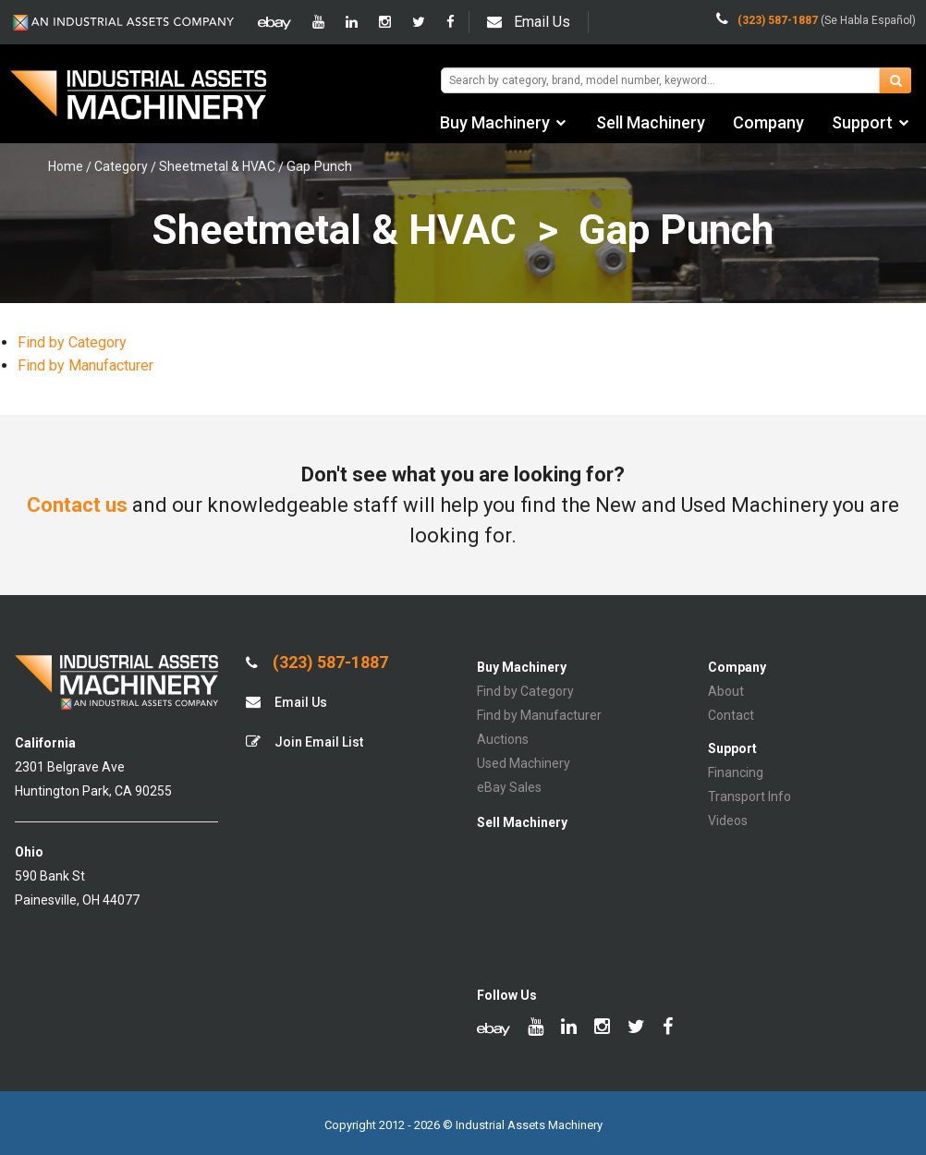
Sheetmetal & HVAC (217, 166)
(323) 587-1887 (317, 662)
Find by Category (72, 342)
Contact (731, 715)
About (726, 691)
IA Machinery (138, 97)
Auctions (503, 739)
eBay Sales (509, 787)
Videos (728, 820)
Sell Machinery (650, 122)
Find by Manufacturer (85, 365)
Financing (735, 772)
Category (121, 166)
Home (65, 166)
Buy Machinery (495, 122)
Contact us (77, 505)
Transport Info (749, 796)
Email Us (528, 21)
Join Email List (304, 741)
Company (768, 122)
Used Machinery (523, 763)
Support (862, 122)
